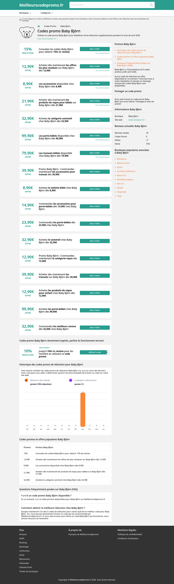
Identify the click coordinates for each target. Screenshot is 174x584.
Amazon (23, 534)
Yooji (119, 196)
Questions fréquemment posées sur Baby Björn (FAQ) (133, 64)
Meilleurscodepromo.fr (41, 5)
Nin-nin (120, 183)
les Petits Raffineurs (126, 171)
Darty (21, 555)
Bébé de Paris (123, 163)
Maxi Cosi (121, 175)
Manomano (24, 559)
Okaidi (120, 187)
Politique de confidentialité (130, 534)
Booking (23, 542)
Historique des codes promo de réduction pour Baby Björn (131, 51)
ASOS (21, 538)
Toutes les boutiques (28, 571)
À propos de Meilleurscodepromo (84, 534)
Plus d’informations (102, 53)
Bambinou (122, 159)
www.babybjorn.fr (136, 120)
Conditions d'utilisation (128, 538)
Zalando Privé (25, 567)
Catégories (47, 13)
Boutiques (25, 13)
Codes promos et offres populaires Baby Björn (135, 57)
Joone (119, 167)
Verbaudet (24, 563)
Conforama (24, 550)
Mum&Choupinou (125, 179)
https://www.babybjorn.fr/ (47, 39)
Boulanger (24, 546)
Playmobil (121, 192)
